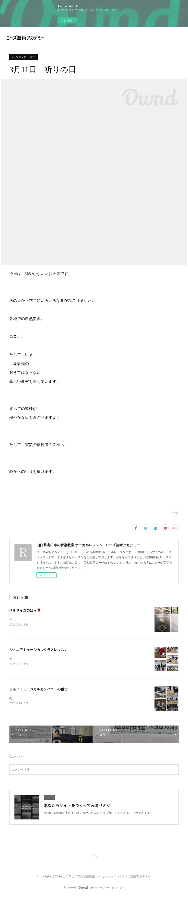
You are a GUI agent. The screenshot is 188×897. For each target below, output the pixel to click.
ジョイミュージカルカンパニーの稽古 (38, 690)
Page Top (94, 857)
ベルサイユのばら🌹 (25, 610)
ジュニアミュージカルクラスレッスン (38, 650)
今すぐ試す (67, 20)
